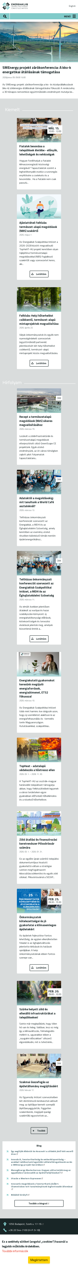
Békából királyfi (20, 1194)
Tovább (41, 1130)
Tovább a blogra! (39, 1203)
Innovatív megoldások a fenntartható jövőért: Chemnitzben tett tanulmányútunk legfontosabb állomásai (42, 1186)
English (72, 6)
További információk (15, 1251)
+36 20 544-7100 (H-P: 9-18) (24, 1230)
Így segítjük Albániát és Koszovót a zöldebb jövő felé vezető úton (42, 1152)
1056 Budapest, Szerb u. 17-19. (26, 1224)
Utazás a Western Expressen (27, 1178)
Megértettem (39, 1259)
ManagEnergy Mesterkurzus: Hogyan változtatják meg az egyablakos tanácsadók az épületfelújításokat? (41, 1171)
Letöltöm (41, 274)
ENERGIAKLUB (15, 6)
